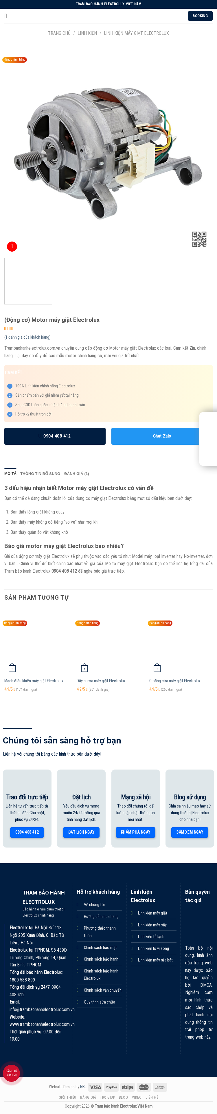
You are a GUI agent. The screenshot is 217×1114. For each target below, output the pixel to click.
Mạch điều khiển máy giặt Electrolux (33, 680)
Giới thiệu (67, 1097)
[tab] (10, 474)
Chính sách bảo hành (101, 959)
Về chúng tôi (94, 904)
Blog (123, 1097)
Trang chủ (59, 33)
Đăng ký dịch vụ (11, 1073)
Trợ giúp (107, 1097)
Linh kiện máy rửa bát (155, 960)
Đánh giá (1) (76, 473)
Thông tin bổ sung (40, 473)
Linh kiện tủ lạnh (151, 936)
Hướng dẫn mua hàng (101, 916)
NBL (83, 1086)
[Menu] (7, 16)
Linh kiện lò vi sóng (153, 948)
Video (137, 1097)
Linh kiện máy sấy (152, 925)
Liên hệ (152, 1097)
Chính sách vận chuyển (103, 990)
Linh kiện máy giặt (152, 913)
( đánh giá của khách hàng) (27, 337)
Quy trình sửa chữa (99, 1002)
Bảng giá (88, 1097)
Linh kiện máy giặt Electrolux (136, 33)
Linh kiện (87, 33)
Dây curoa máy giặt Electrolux (101, 680)
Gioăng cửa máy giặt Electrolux (175, 680)
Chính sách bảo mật (100, 947)
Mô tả (10, 473)
